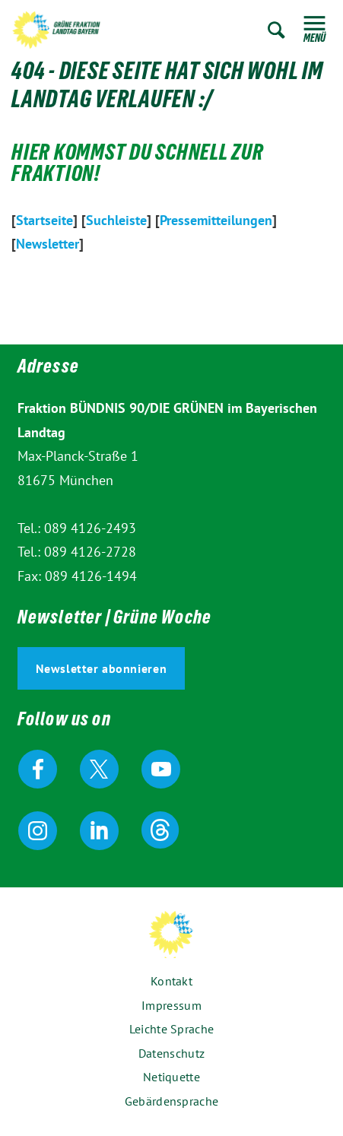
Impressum (171, 1005)
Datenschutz (171, 1053)
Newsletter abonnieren (101, 668)
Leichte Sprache (171, 1028)
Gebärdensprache (172, 1101)
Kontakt (171, 980)
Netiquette (171, 1076)
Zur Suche (276, 30)
